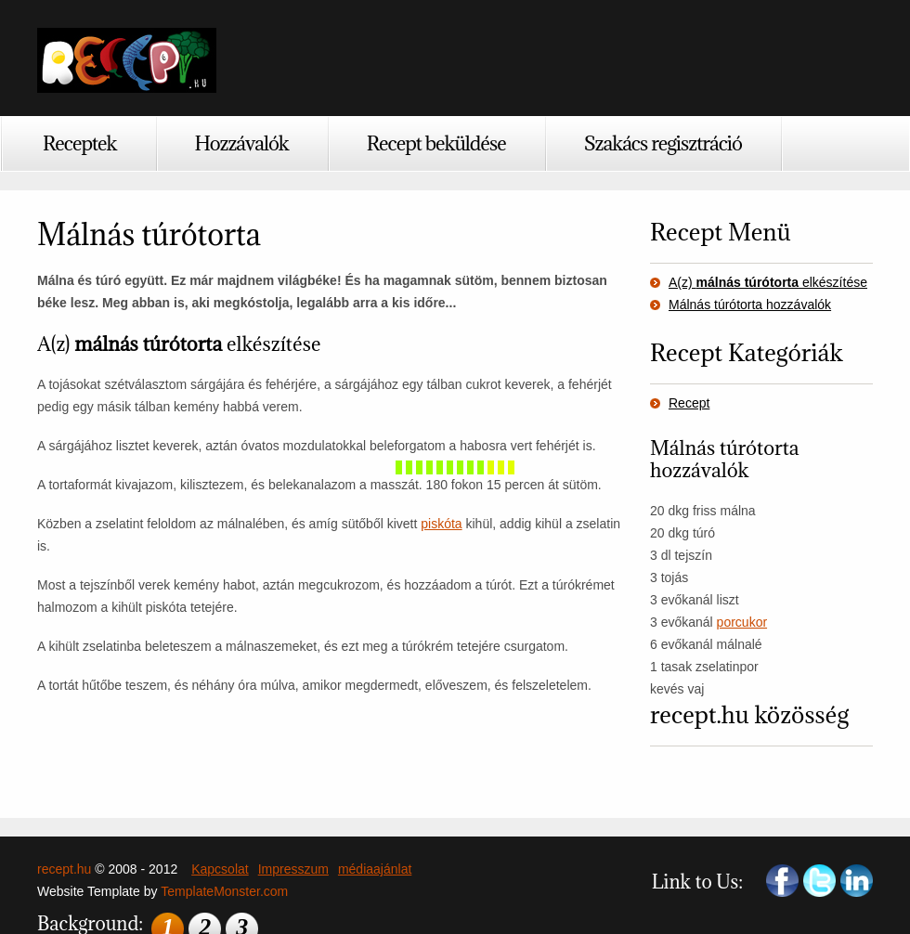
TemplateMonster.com (224, 891)
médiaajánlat (374, 869)
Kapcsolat (219, 869)
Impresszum (293, 869)
